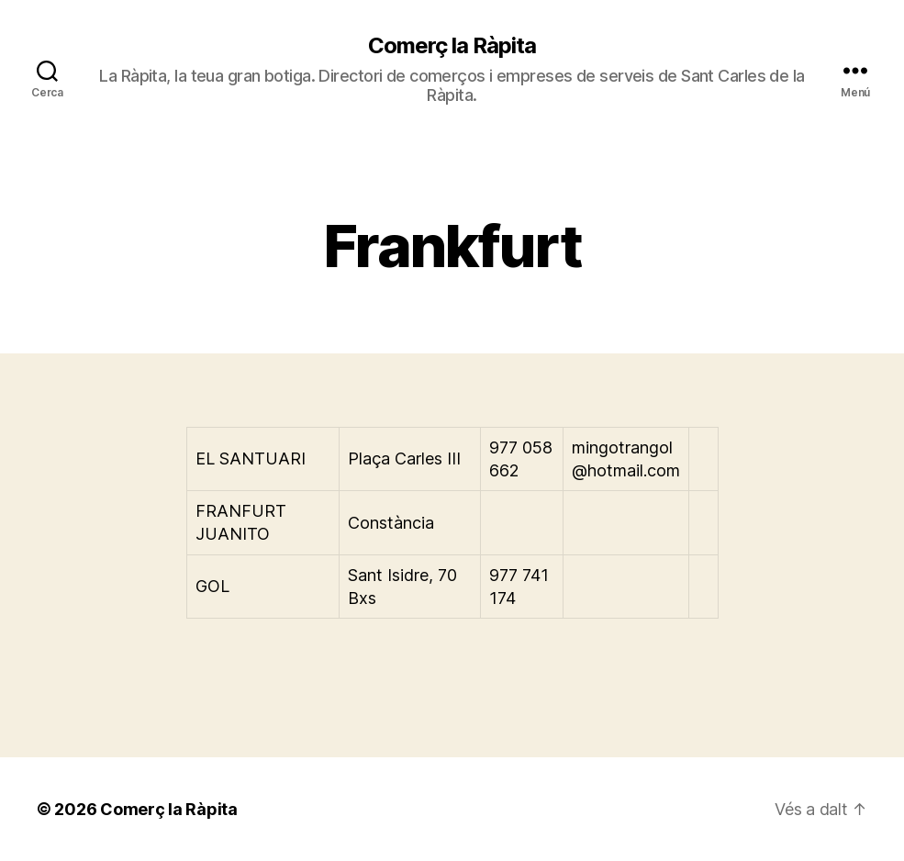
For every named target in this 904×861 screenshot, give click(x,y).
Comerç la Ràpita (452, 46)
